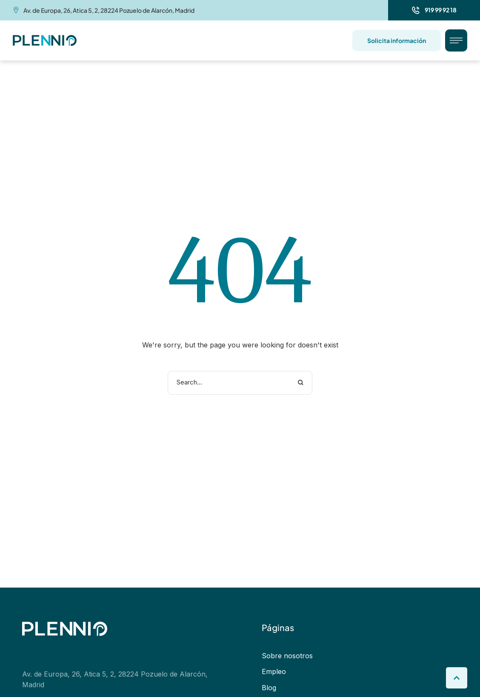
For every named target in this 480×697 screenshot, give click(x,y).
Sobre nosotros (287, 655)
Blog (269, 687)
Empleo (274, 672)
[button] (434, 10)
